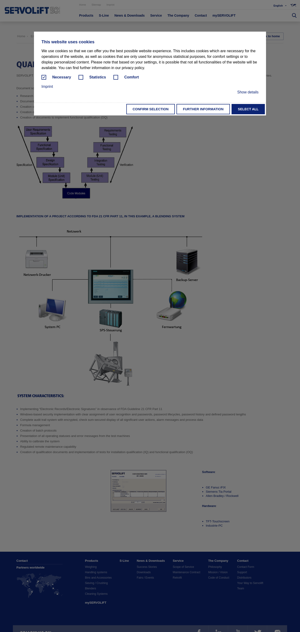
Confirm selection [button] (151, 109)
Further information (203, 109)
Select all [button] (248, 109)
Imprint (47, 87)
